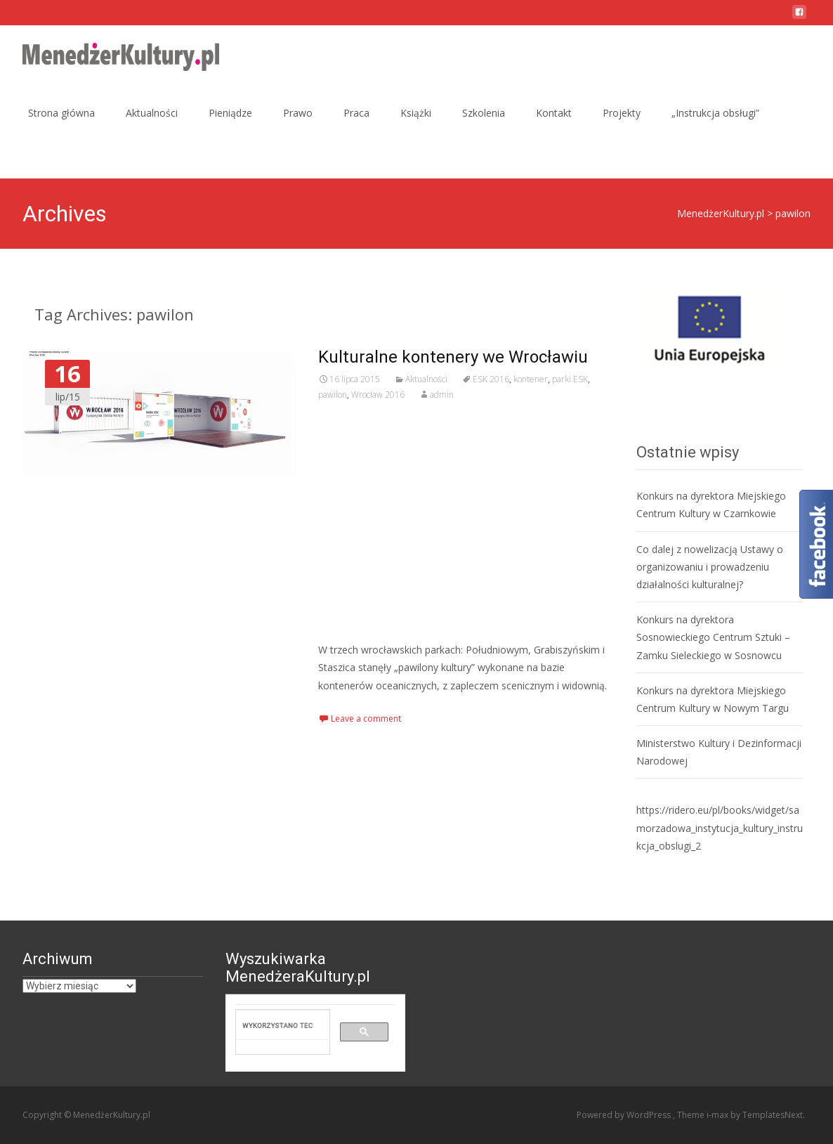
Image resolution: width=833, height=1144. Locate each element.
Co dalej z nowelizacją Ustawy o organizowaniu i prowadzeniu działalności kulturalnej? (709, 566)
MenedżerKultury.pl (720, 213)
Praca (356, 112)
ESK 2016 (491, 379)
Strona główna (61, 112)
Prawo (298, 112)
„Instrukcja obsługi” (715, 112)
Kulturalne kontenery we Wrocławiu (453, 357)
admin (442, 395)
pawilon (332, 395)
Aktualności (152, 112)
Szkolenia (483, 112)
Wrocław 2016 (378, 395)
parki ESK (570, 379)
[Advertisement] (466, 521)
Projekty (622, 112)
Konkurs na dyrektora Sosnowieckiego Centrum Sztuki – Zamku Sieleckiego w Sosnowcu (713, 637)
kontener (530, 379)
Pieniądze (230, 112)
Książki (415, 112)
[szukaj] (278, 1025)
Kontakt (554, 112)
